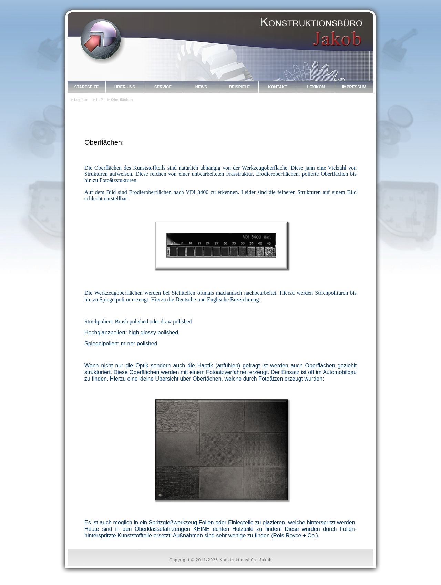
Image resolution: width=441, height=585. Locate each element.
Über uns (124, 87)
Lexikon (316, 87)
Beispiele (239, 87)
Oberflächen (122, 100)
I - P (99, 100)
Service (163, 87)
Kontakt (277, 87)
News (201, 87)
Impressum (354, 87)
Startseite (86, 87)
